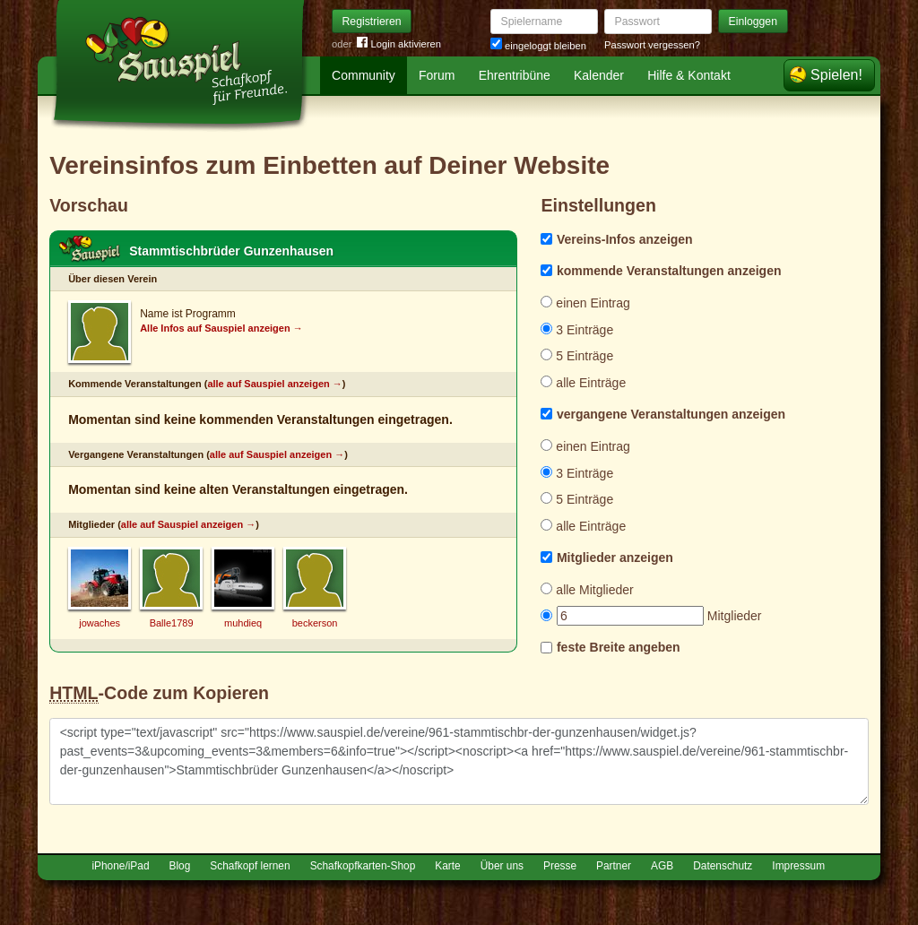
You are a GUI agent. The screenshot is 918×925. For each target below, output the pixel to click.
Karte (447, 866)
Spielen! (836, 74)
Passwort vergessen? (652, 44)
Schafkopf (89, 249)
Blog (180, 866)
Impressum (798, 866)
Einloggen (753, 21)
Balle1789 (172, 623)
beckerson (315, 623)
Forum (437, 75)
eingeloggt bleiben (538, 45)
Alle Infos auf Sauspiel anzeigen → (221, 328)
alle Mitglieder (587, 590)
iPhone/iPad (120, 866)
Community (363, 75)
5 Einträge (577, 356)
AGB (662, 866)
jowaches (99, 623)
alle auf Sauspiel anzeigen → (274, 383)
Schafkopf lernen (250, 866)
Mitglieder (651, 616)
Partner (613, 866)
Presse (559, 866)
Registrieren (372, 21)
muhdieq (243, 623)
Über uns (502, 866)
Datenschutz (722, 866)
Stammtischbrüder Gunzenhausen (231, 251)
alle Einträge (583, 383)
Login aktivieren (399, 44)
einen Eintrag (585, 303)
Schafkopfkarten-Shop (363, 866)
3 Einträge (577, 330)
